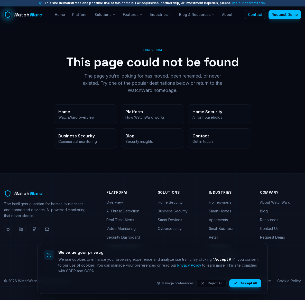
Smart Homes (220, 211)
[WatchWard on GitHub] (34, 229)
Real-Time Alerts (120, 220)
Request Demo (285, 14)
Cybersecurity (170, 228)
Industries (161, 14)
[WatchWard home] (23, 14)
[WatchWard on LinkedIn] (21, 229)
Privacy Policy (189, 265)
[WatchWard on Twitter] (8, 229)
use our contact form (248, 3)
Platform (79, 14)
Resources (269, 220)
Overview (114, 202)
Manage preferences (175, 283)
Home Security (170, 202)
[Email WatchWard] (47, 229)
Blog (264, 211)
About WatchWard (275, 202)
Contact (255, 14)
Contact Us (269, 228)
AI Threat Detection (122, 211)
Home (60, 14)
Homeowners (220, 202)
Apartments (218, 220)
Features (133, 14)
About (227, 14)
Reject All (211, 283)
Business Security (173, 211)
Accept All (245, 283)
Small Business (221, 228)
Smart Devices (170, 220)
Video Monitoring (121, 228)
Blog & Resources (197, 14)
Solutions (105, 14)
